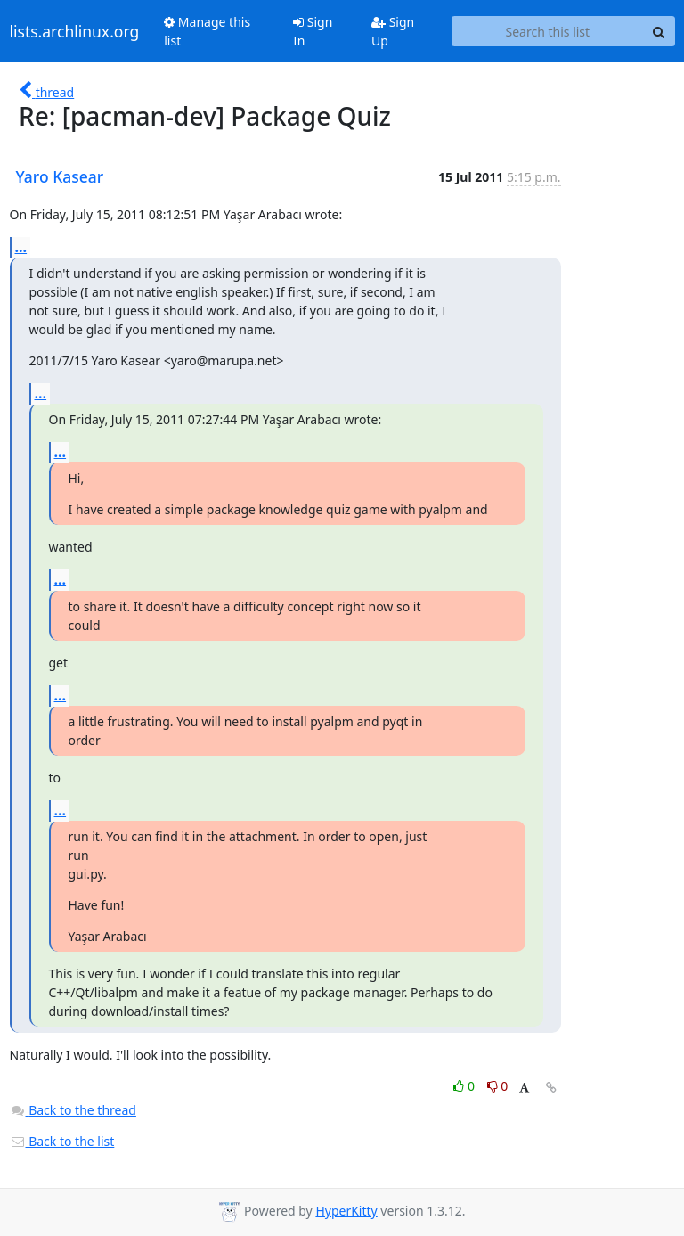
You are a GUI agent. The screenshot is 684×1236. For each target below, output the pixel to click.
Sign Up (392, 31)
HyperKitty (346, 1210)
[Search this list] (547, 31)
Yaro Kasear (60, 176)
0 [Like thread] (465, 1085)
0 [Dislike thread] (498, 1085)
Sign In (312, 31)
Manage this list (207, 31)
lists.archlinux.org (75, 31)
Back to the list (62, 1141)
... (21, 247)
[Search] (659, 31)
